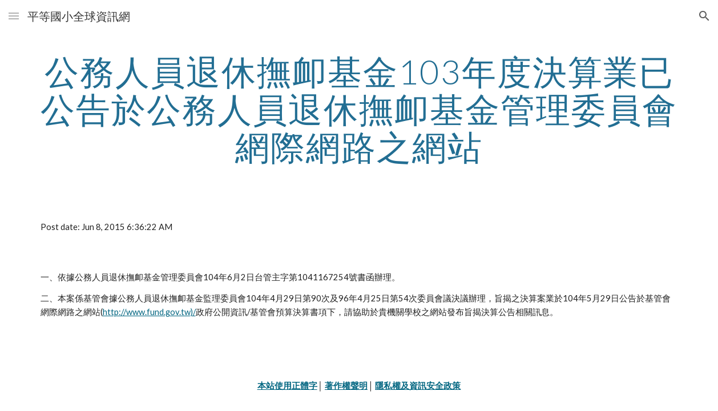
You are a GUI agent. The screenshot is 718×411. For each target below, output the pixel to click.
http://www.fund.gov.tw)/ (149, 312)
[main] (359, 109)
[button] (13, 15)
